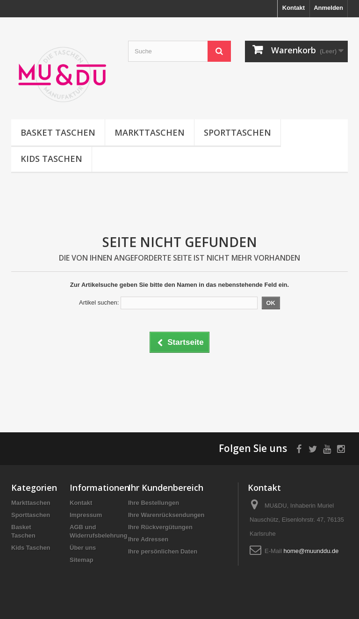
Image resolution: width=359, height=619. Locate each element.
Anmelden (328, 7)
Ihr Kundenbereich (165, 487)
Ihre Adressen (148, 539)
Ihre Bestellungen (153, 502)
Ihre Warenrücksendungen (166, 514)
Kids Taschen (51, 158)
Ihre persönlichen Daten (162, 551)
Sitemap (81, 559)
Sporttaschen (237, 132)
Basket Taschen (58, 132)
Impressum (86, 514)
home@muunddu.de (310, 550)
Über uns (83, 547)
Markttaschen (150, 132)
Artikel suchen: (99, 302)
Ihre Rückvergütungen (160, 527)
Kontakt (293, 7)
